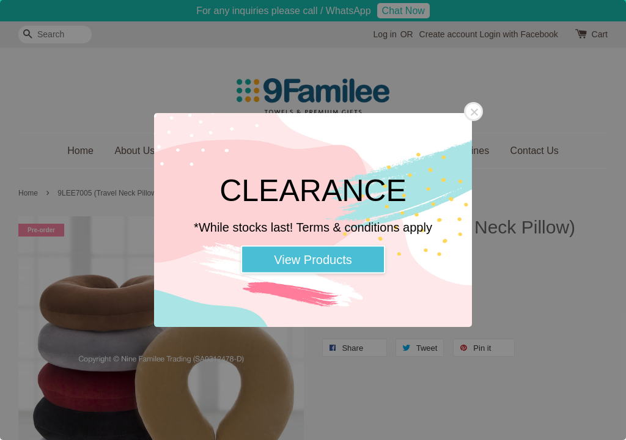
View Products (313, 259)
